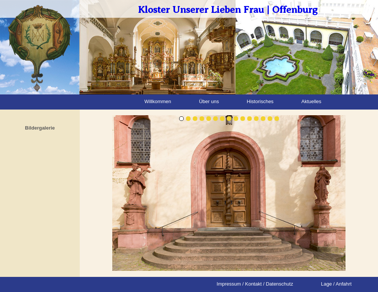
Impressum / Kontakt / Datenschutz (255, 284)
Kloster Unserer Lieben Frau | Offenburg (228, 9)
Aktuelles (311, 101)
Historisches (260, 101)
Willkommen (157, 101)
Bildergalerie (40, 128)
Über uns (209, 101)
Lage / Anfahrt (336, 284)
